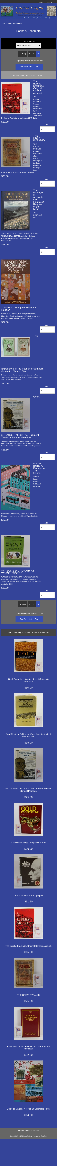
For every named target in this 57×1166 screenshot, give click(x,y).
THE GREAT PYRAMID (39, 138)
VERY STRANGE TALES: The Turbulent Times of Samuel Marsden (28, 789)
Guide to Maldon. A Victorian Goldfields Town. (28, 1109)
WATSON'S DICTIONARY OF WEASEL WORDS (18, 571)
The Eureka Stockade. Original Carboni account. (38, 87)
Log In (49, 2)
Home (40, 2)
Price (40, 75)
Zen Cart (44, 1136)
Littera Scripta (27, 1136)
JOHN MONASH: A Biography (28, 895)
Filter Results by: (29, 41)
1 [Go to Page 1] (29, 54)
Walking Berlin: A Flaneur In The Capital (39, 468)
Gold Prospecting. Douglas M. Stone (28, 842)
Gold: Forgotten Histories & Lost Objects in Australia (28, 680)
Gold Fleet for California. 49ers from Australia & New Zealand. (28, 735)
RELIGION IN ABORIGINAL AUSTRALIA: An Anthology (28, 1047)
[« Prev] (23, 54)
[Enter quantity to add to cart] (47, 129)
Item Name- (30, 75)
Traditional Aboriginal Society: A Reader (19, 308)
